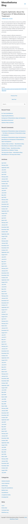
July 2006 (4, 447)
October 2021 (5, 208)
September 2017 (5, 307)
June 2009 (4, 390)
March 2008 (4, 406)
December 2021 (5, 204)
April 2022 (4, 197)
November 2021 (5, 206)
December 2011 (5, 330)
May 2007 (4, 426)
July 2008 (4, 399)
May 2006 (4, 451)
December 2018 (5, 273)
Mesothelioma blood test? (7, 120)
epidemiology (5, 485)
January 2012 (5, 328)
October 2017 (5, 305)
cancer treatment (5, 483)
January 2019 (5, 270)
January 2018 (5, 298)
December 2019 (5, 245)
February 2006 (5, 458)
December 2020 (5, 227)
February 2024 (5, 165)
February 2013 (5, 323)
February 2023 (5, 176)
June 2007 (4, 424)
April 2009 (4, 394)
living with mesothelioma (7, 487)
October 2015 (5, 314)
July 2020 (4, 238)
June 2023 (4, 172)
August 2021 (4, 213)
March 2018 (4, 293)
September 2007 (5, 419)
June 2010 (4, 364)
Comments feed (5, 510)
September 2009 (5, 385)
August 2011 (4, 332)
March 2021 (4, 220)
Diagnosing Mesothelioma (7, 115)
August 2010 (4, 360)
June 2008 (4, 401)
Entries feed (4, 507)
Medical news (5, 18)
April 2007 (4, 429)
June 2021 (4, 215)
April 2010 (4, 369)
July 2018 (4, 284)
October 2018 (5, 277)
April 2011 (4, 341)
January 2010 (5, 376)
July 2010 (4, 362)
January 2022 (5, 202)
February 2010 (5, 374)
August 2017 (4, 309)
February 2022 (5, 199)
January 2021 (5, 224)
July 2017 (4, 312)
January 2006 (5, 461)
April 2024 (4, 163)
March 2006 (4, 456)
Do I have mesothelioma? (7, 113)
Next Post (14, 99)
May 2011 (4, 339)
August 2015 (4, 316)
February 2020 (5, 241)
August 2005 (4, 470)
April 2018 (4, 291)
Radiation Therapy (14, 150)
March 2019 (4, 266)
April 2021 (4, 218)
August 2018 (4, 282)
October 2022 (5, 183)
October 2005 (5, 468)
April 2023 (4, 174)
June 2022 (4, 192)
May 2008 (4, 403)
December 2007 (5, 413)
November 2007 (5, 415)
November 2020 (5, 229)
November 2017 (5, 302)
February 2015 (5, 321)
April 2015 (4, 318)
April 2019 (4, 263)
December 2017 (5, 300)
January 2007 (5, 435)
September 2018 (5, 280)
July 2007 (4, 422)
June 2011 (4, 337)
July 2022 (4, 190)
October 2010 (5, 355)
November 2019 (5, 247)
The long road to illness (15, 154)
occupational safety (6, 494)
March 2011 (4, 344)
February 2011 (5, 346)
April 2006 (4, 454)
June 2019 (4, 259)
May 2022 (4, 195)
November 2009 (5, 380)
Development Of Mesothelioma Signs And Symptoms (14, 118)
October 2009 (5, 383)
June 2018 (4, 286)
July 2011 (4, 335)
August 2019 (4, 254)
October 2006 (5, 440)
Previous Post (14, 95)
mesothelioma (5, 492)
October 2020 (5, 231)
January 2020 (5, 243)
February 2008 (5, 408)
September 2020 (5, 234)
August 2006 (4, 445)
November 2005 (5, 465)
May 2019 (4, 261)
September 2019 (5, 252)
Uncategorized (5, 497)
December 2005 (5, 463)
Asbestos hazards (6, 481)
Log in (3, 505)
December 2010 (5, 351)
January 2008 (5, 410)
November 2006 (5, 438)
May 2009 (4, 392)
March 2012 (4, 325)
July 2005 (4, 472)
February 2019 (5, 268)
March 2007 (4, 431)
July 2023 (4, 169)
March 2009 (4, 396)
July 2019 (4, 257)
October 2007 (5, 417)
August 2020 (4, 236)
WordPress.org (5, 512)
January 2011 (5, 348)
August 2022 (4, 188)
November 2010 (5, 353)
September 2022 (5, 185)
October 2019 (5, 250)
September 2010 (5, 357)
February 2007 (5, 433)
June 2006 (4, 449)
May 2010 (4, 367)
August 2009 (4, 387)
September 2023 (5, 167)
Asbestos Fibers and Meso (8, 122)
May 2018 (4, 289)
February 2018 (5, 296)
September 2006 (5, 442)
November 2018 (5, 275)
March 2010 (4, 371)
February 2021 (5, 222)
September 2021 (5, 211)
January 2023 (5, 179)
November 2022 (5, 181)
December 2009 (5, 378)
